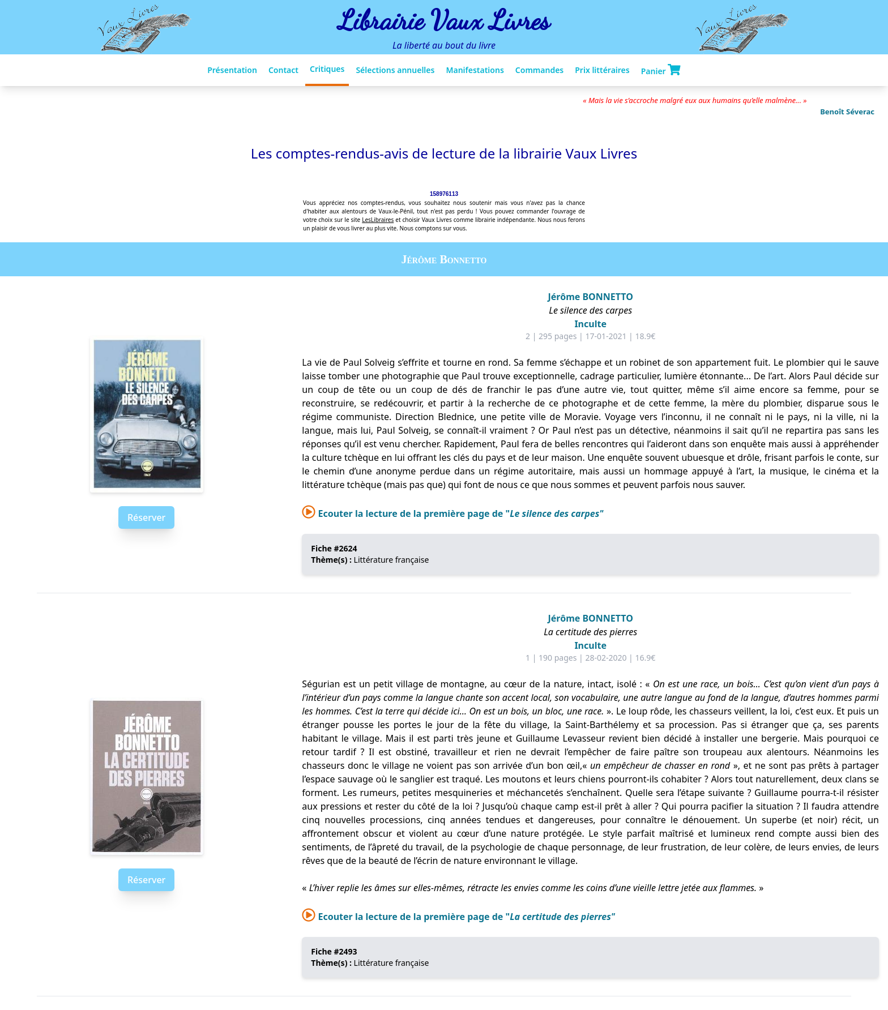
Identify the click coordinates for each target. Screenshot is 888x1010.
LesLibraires (378, 220)
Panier (661, 70)
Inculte (590, 324)
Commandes (539, 70)
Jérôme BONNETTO (590, 296)
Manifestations (474, 70)
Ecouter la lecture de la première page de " (452, 513)
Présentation (232, 70)
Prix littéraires (602, 70)
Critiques (327, 68)
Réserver (146, 517)
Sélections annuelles (395, 70)
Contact (283, 70)
